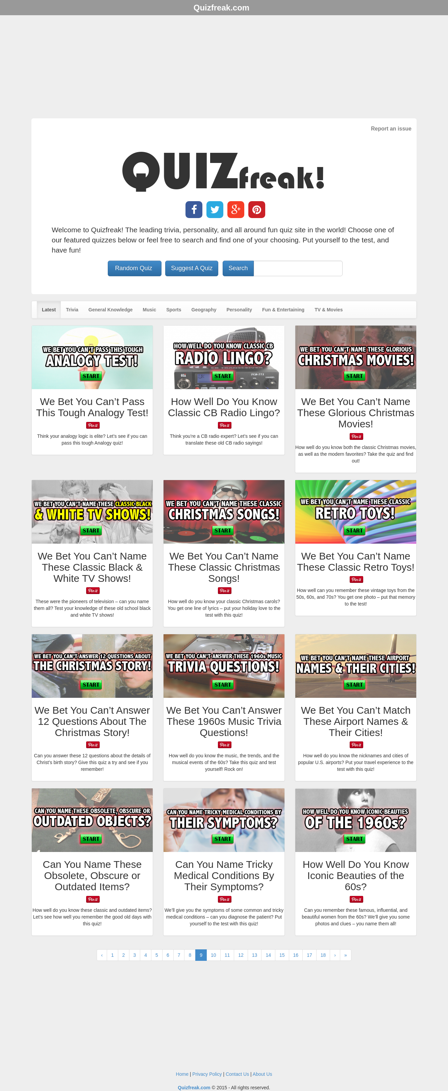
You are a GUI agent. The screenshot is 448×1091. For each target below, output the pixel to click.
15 (282, 955)
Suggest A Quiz (192, 268)
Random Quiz (135, 268)
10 (213, 955)
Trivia (72, 309)
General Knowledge (111, 309)
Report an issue (391, 129)
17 (309, 955)
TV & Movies (329, 309)
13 (254, 955)
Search (238, 268)
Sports (173, 309)
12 (241, 955)
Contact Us (237, 1074)
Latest (49, 309)
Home (182, 1074)
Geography (204, 309)
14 (268, 955)
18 (323, 955)
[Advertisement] (224, 67)
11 (227, 955)
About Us (262, 1074)
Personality (239, 309)
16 (296, 955)
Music (149, 309)
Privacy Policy (207, 1074)
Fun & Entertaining (283, 309)
